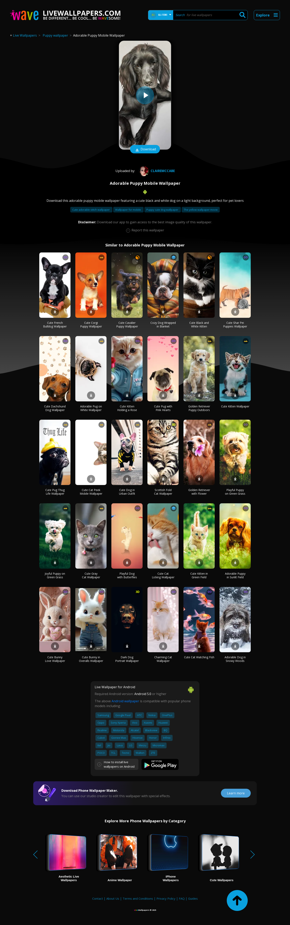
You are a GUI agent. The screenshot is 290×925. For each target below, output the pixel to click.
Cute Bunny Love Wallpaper (55, 659)
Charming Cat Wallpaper (163, 659)
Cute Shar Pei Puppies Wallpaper (235, 324)
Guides (193, 898)
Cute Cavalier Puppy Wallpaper (127, 324)
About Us (112, 898)
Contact (97, 898)
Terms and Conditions (138, 898)
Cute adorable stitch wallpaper (91, 209)
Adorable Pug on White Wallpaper (91, 408)
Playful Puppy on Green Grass (235, 491)
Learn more (236, 793)
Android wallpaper (125, 701)
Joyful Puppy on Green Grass (55, 575)
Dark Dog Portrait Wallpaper (127, 659)
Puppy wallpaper (55, 35)
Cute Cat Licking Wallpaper (163, 575)
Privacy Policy (165, 898)
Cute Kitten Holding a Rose (127, 408)
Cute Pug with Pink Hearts (163, 408)
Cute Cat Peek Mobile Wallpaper (91, 491)
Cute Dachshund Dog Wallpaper (55, 408)
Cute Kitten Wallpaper (235, 406)
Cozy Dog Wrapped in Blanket (163, 324)
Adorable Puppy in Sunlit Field (235, 575)
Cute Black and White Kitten (199, 324)
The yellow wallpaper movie (201, 209)
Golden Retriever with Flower (199, 491)
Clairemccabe (156, 171)
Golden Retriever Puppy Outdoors (199, 408)
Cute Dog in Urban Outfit (127, 491)
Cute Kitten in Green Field (199, 575)
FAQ (182, 898)
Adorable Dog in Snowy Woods (235, 659)
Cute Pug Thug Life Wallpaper (55, 491)
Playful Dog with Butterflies (127, 575)
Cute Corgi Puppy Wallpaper (91, 324)
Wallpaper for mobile (128, 209)
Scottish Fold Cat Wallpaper (163, 491)
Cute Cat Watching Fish (199, 657)
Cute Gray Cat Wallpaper (91, 575)
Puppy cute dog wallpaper (162, 209)
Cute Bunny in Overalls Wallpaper (91, 659)
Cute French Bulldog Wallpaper (55, 324)
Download (145, 149)
